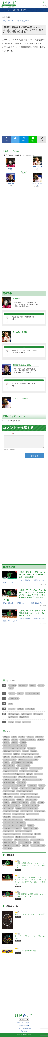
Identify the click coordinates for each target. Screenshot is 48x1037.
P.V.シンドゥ (7, 754)
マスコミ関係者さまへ (24, 1028)
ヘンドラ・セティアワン (11, 768)
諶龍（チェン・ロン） (21, 840)
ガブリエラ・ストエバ (37, 845)
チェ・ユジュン (39, 811)
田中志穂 (41, 802)
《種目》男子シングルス (9, 621)
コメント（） (9, 433)
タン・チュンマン (31, 799)
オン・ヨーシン (8, 831)
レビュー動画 (30, 709)
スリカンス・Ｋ (8, 808)
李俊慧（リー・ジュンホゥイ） (25, 837)
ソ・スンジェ (21, 782)
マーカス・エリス (37, 167)
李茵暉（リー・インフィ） (12, 845)
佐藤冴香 (36, 842)
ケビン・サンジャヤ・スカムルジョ (14, 748)
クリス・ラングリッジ (37, 184)
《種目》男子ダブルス (23, 21)
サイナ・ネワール (18, 814)
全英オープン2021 (12, 151)
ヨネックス (26, 722)
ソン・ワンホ (8, 848)
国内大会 (32, 685)
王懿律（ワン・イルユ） (24, 791)
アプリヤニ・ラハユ (36, 768)
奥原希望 (21, 737)
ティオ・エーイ (27, 834)
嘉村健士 (11, 168)
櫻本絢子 (20, 799)
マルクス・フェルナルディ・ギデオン (15, 745)
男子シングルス (13, 714)
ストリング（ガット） (32, 693)
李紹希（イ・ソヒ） (10, 777)
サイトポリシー (24, 1025)
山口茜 (14, 737)
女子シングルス (26, 714)
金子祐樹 (29, 774)
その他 (11, 688)
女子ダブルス (13, 717)
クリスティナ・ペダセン (23, 831)
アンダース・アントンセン (29, 794)
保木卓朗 (33, 751)
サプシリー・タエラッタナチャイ (22, 762)
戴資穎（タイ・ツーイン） (12, 751)
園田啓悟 (11, 183)
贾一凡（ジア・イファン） (12, 805)
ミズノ (18, 722)
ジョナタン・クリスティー (12, 834)
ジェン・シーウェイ (23, 765)
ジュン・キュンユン (37, 840)
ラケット (11, 693)
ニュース (11, 709)
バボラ (11, 722)
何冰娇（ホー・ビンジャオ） (12, 828)
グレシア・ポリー (9, 782)
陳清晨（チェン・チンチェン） (32, 779)
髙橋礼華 (23, 742)
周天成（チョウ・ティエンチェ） (22, 757)
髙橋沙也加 (7, 817)
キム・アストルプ (9, 791)
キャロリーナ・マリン (10, 771)
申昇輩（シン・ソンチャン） (28, 771)
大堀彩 (33, 802)
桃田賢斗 (6, 737)
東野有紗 (41, 739)
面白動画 (20, 709)
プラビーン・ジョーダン (11, 811)
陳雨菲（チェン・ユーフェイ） (28, 759)
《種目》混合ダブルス (36, 603)
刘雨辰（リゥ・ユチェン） (20, 802)
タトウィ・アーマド (10, 842)
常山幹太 (41, 785)
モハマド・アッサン (10, 759)
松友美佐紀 (39, 737)
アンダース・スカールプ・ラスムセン (31, 788)
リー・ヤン (7, 814)
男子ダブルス (38, 714)
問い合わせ (24, 1031)
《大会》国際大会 (7, 21)
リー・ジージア (19, 797)
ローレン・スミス (9, 799)
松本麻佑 (25, 751)
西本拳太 (6, 762)
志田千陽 (6, 757)
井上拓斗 (6, 802)
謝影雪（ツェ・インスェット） (34, 820)
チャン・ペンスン (32, 814)
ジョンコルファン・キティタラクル (14, 822)
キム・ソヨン (8, 797)
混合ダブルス (24, 717)
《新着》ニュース (7, 582)
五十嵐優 (37, 834)
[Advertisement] (24, 108)
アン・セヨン (8, 840)
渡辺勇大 (30, 737)
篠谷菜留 (25, 845)
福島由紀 (14, 739)
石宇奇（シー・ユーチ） (11, 794)
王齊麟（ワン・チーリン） (12, 779)
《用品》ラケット (39, 580)
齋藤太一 (30, 825)
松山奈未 (37, 757)
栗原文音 (6, 788)
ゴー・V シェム (8, 837)
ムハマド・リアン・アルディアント (26, 808)
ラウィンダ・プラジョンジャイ (13, 820)
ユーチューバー (13, 698)
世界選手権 (12, 685)
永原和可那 (31, 748)
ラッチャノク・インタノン (30, 754)
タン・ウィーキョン (25, 842)
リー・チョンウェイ (33, 797)
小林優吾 (24, 768)
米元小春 (14, 788)
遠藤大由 (16, 754)
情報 (10, 704)
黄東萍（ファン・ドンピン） (27, 777)
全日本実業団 (23, 685)
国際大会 (41, 685)
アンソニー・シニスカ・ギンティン (14, 785)
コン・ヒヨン (32, 785)
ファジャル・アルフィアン (31, 805)
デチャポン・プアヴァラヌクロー (14, 774)
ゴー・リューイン (26, 811)
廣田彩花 (6, 739)
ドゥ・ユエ (38, 774)
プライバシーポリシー (24, 1023)
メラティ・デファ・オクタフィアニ (14, 825)
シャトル (20, 693)
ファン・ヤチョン (9, 765)
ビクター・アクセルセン (27, 739)
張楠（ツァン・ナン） (30, 828)
